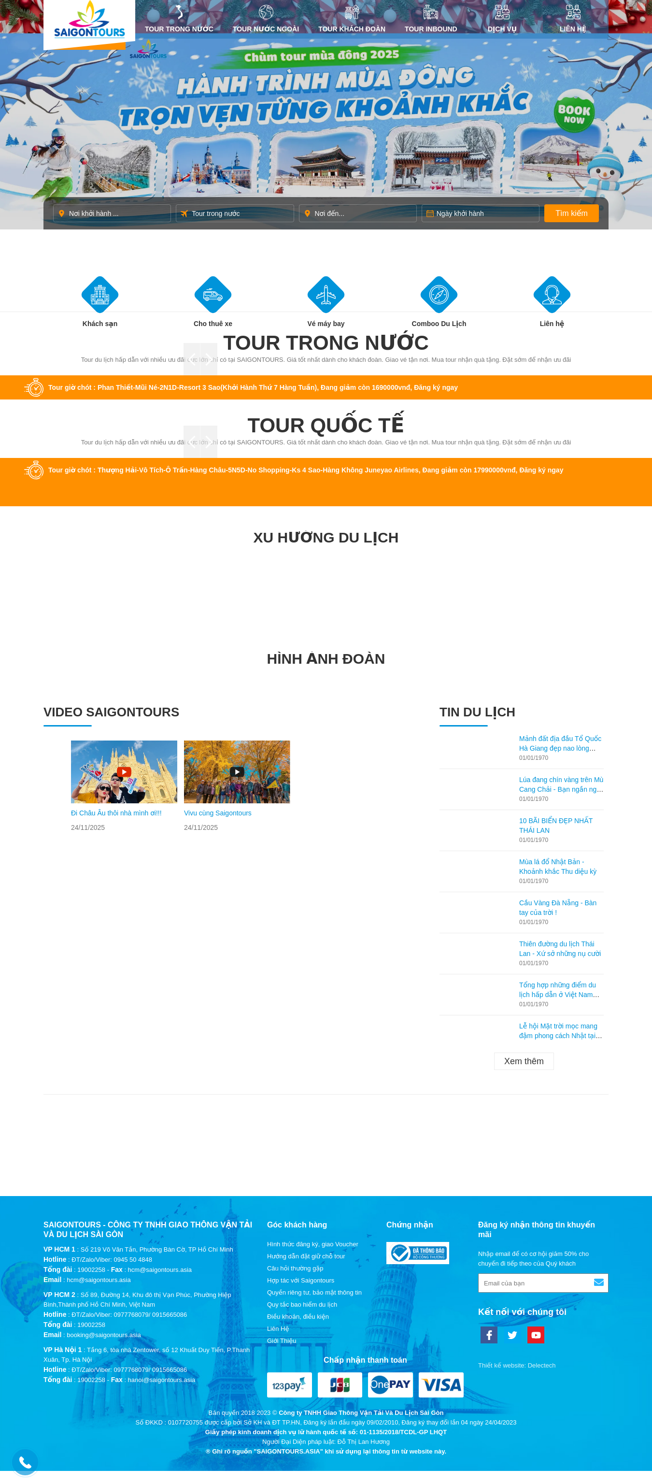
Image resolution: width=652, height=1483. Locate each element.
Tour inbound (431, 19)
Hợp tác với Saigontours (300, 1280)
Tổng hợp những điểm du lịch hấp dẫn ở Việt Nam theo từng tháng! (557, 994)
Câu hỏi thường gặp (295, 1268)
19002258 (91, 1269)
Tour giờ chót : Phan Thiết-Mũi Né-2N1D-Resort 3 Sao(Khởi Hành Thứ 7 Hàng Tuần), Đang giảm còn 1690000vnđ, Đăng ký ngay (253, 387)
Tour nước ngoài (266, 19)
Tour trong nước (179, 19)
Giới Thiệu (282, 1340)
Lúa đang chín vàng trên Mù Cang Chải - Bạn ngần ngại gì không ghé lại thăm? (561, 789)
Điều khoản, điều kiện (298, 1316)
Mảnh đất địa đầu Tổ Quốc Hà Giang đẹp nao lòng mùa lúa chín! (560, 748)
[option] (124, 786)
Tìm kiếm (571, 213)
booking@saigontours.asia (104, 1335)
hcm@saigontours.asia (98, 1279)
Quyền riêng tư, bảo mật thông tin (314, 1292)
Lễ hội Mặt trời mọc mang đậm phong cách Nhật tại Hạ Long (558, 1035)
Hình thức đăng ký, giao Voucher (312, 1244)
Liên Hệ (573, 19)
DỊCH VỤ (502, 19)
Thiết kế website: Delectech (517, 1365)
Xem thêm (524, 1061)
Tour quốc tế (326, 425)
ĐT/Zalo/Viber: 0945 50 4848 (111, 1259)
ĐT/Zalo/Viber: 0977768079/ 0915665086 (129, 1314)
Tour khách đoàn (351, 19)
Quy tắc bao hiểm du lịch (302, 1304)
